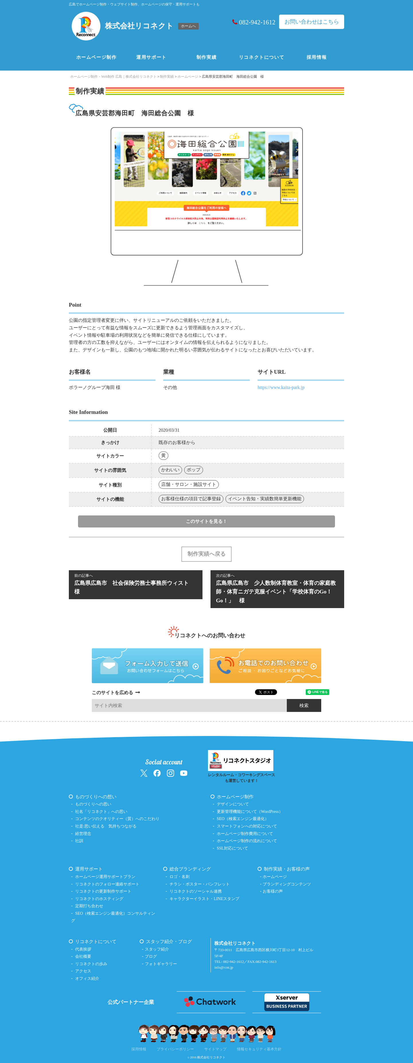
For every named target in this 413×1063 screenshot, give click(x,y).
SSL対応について (232, 848)
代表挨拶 (83, 949)
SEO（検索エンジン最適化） (243, 818)
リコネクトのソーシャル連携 (196, 891)
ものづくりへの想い (95, 796)
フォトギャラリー (161, 963)
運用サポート (151, 57)
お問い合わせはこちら (312, 22)
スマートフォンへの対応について (247, 826)
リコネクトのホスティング (99, 898)
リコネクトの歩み (91, 963)
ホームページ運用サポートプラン (105, 876)
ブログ (151, 956)
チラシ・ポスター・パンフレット (200, 884)
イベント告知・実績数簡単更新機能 (264, 498)
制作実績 (206, 57)
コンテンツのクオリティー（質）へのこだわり (117, 818)
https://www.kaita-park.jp (281, 387)
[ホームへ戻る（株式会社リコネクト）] (136, 26)
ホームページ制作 (96, 57)
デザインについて (233, 804)
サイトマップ (215, 1049)
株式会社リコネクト (211, 1057)
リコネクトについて (261, 57)
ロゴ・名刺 (180, 876)
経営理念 (83, 833)
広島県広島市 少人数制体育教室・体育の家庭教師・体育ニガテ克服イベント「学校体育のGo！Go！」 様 (277, 588)
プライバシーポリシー (175, 1049)
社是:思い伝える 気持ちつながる (106, 826)
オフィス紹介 (87, 978)
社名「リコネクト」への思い (101, 811)
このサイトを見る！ (206, 521)
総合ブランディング (190, 869)
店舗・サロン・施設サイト (188, 484)
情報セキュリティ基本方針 (259, 1049)
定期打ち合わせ (89, 906)
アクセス (83, 971)
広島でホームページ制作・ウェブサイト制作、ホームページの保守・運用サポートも (134, 4)
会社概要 (83, 956)
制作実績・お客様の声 (287, 869)
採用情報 (317, 57)
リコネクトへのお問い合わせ (209, 635)
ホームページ (275, 876)
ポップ (193, 469)
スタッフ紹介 (157, 949)
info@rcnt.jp (223, 967)
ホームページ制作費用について (245, 833)
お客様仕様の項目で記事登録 (191, 498)
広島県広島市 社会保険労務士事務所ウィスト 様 (135, 584)
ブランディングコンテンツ (287, 884)
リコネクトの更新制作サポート (103, 891)
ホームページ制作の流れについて (247, 840)
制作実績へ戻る (207, 554)
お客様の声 (273, 891)
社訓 (79, 840)
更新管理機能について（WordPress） (250, 811)
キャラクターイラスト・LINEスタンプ (204, 898)
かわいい (170, 469)
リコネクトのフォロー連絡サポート (107, 884)
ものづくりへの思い (93, 804)
